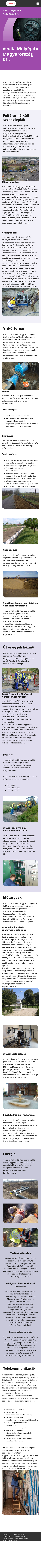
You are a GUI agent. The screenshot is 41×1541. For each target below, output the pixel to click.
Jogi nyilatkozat (19, 1534)
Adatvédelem (7, 1536)
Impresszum (7, 1534)
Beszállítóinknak (19, 1536)
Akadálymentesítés (21, 1538)
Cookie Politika (8, 1538)
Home (5, 11)
